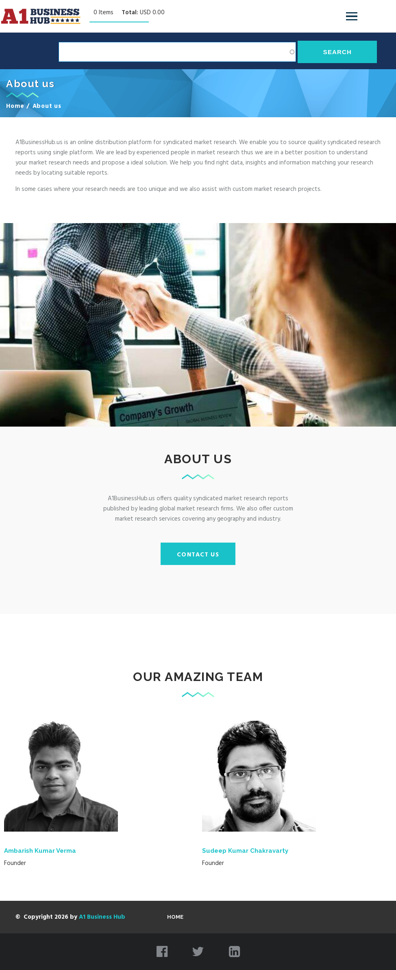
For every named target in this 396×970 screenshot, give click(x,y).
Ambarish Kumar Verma (40, 850)
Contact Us (198, 555)
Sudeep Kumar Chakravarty (245, 850)
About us (47, 106)
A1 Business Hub (102, 917)
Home (15, 106)
